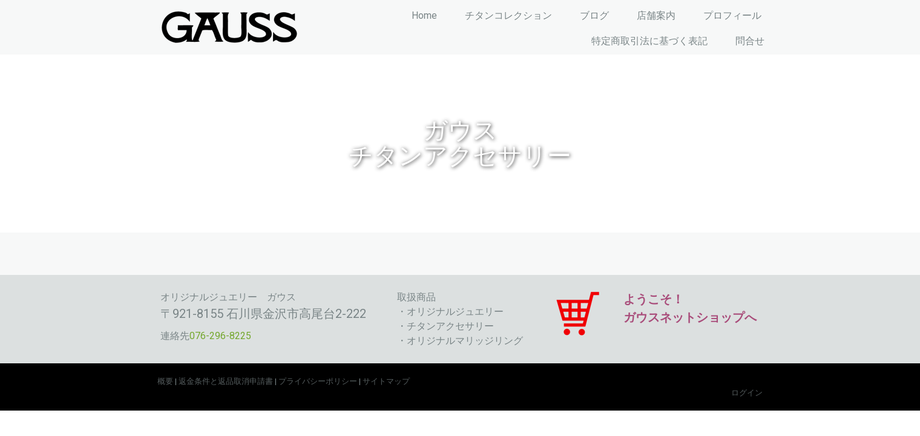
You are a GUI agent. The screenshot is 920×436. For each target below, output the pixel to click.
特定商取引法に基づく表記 (649, 41)
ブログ (594, 15)
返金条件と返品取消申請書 (226, 381)
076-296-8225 (220, 336)
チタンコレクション (508, 15)
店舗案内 (656, 15)
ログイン (747, 392)
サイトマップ (386, 381)
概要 (165, 381)
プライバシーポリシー (317, 381)
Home (424, 15)
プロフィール (732, 15)
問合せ (749, 41)
